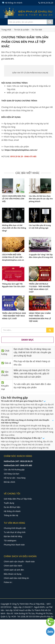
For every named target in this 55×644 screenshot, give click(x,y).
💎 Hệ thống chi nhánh (12, 2)
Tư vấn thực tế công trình (14, 557)
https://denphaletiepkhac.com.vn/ (21, 174)
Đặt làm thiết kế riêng (13, 561)
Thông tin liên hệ (11, 540)
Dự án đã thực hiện (12, 531)
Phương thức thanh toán (14, 569)
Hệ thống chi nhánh (12, 536)
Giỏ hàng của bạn (11, 498)
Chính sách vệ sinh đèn (14, 594)
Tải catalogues (10, 565)
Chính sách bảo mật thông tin (16, 602)
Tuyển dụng (9, 527)
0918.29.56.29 (46, 2)
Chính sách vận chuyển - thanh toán (19, 586)
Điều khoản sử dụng (12, 598)
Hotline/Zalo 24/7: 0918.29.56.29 (18, 486)
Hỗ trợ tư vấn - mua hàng (14, 502)
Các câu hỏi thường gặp (14, 494)
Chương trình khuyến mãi (15, 552)
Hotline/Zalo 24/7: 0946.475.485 (18, 490)
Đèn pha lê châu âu (44, 641)
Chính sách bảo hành (13, 590)
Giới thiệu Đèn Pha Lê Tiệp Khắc (18, 523)
